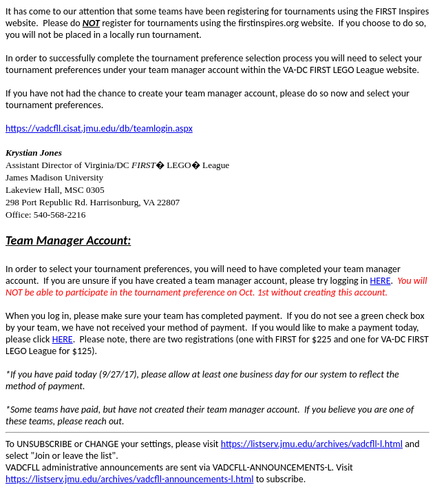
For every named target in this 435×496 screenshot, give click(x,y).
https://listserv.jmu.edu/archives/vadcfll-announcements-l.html (129, 479)
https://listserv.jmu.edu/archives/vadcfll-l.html (312, 444)
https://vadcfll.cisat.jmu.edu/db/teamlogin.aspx (99, 128)
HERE (380, 281)
